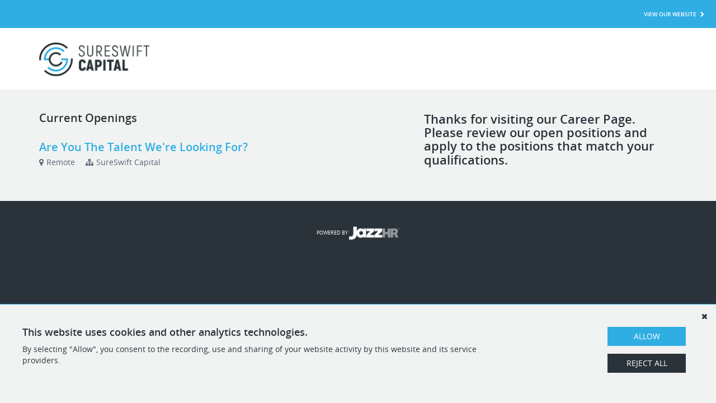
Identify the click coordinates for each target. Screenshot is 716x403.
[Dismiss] (704, 316)
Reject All (646, 363)
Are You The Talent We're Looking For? (143, 146)
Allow (647, 336)
